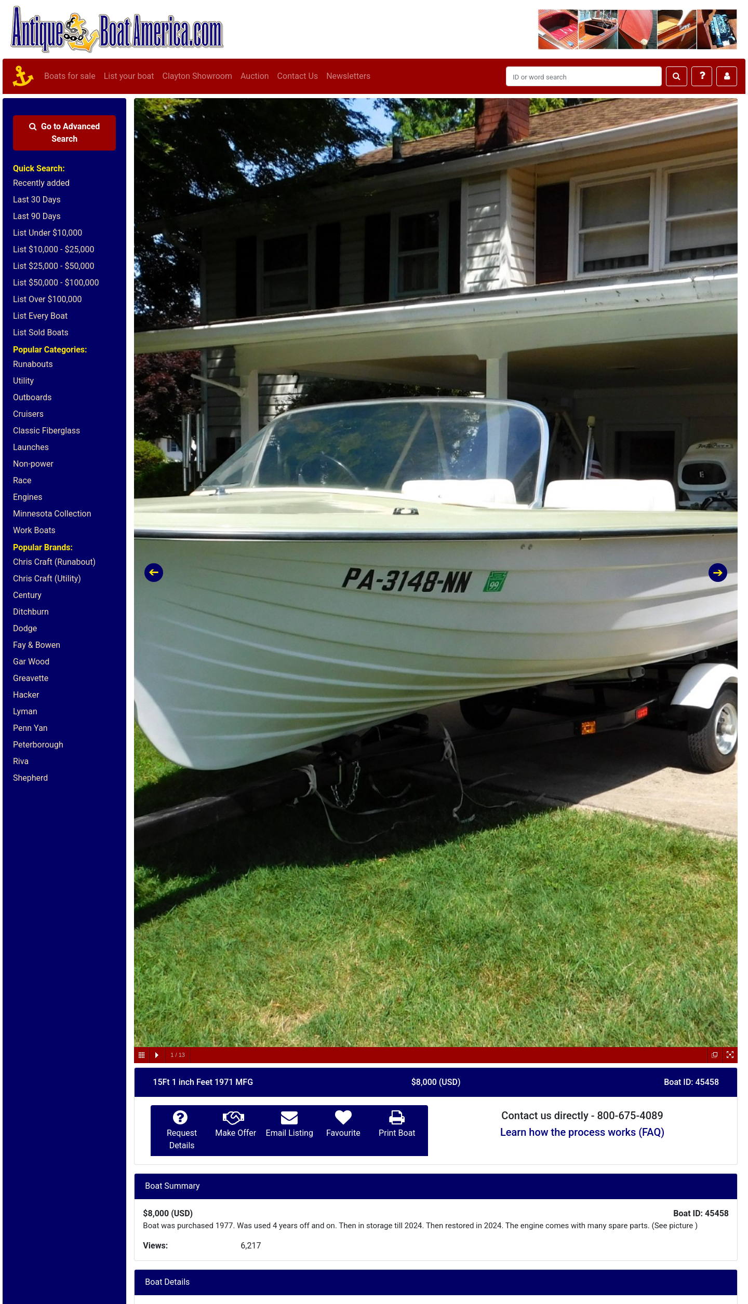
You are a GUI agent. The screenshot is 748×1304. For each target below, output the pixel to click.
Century (27, 595)
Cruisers (28, 414)
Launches (31, 447)
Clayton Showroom (197, 76)
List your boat (129, 76)
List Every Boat (40, 316)
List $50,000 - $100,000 (56, 283)
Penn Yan (30, 728)
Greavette (30, 678)
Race (22, 480)
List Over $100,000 (47, 299)
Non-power (33, 464)
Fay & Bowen (36, 645)
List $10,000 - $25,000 (54, 249)
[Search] (584, 76)
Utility (23, 381)
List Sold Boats (41, 332)
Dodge (25, 628)
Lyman (25, 711)
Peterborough (38, 745)
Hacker (26, 695)
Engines (27, 497)
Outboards (32, 397)
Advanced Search (64, 132)
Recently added (41, 183)
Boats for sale (70, 76)
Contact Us (297, 76)
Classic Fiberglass (46, 431)
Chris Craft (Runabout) (54, 562)
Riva (21, 761)
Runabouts (33, 364)
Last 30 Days (37, 200)
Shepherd (30, 778)
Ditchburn (31, 612)
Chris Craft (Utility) (47, 578)
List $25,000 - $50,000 (54, 266)
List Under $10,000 (47, 233)
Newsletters (348, 76)
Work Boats (34, 530)
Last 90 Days (37, 216)
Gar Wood (31, 662)
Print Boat (397, 1133)
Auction (255, 76)
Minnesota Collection (52, 514)
